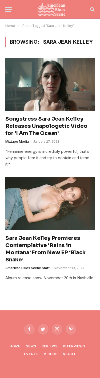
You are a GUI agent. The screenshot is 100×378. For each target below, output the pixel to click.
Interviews (74, 346)
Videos (50, 354)
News (31, 346)
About (69, 354)
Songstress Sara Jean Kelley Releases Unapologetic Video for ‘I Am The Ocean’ (46, 126)
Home (15, 346)
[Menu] (8, 9)
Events (31, 354)
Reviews (50, 346)
